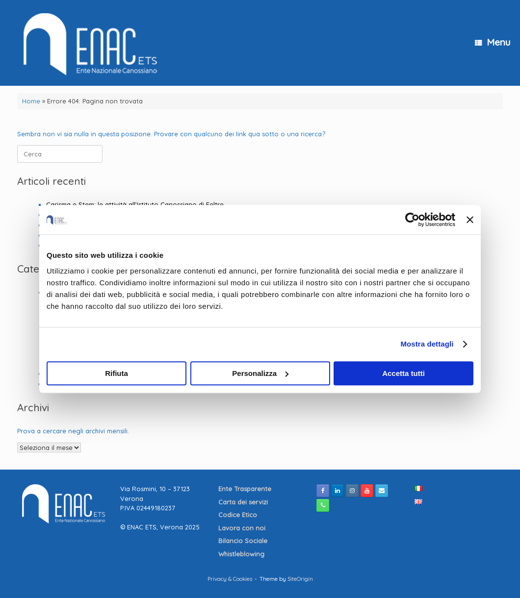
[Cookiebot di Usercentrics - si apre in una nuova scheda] (412, 219)
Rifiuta (116, 373)
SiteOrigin (300, 578)
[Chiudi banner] (470, 219)
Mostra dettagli (426, 344)
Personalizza (260, 373)
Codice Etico (238, 515)
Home (31, 101)
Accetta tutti (403, 373)
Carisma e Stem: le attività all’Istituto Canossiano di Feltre (135, 204)
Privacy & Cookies (230, 578)
